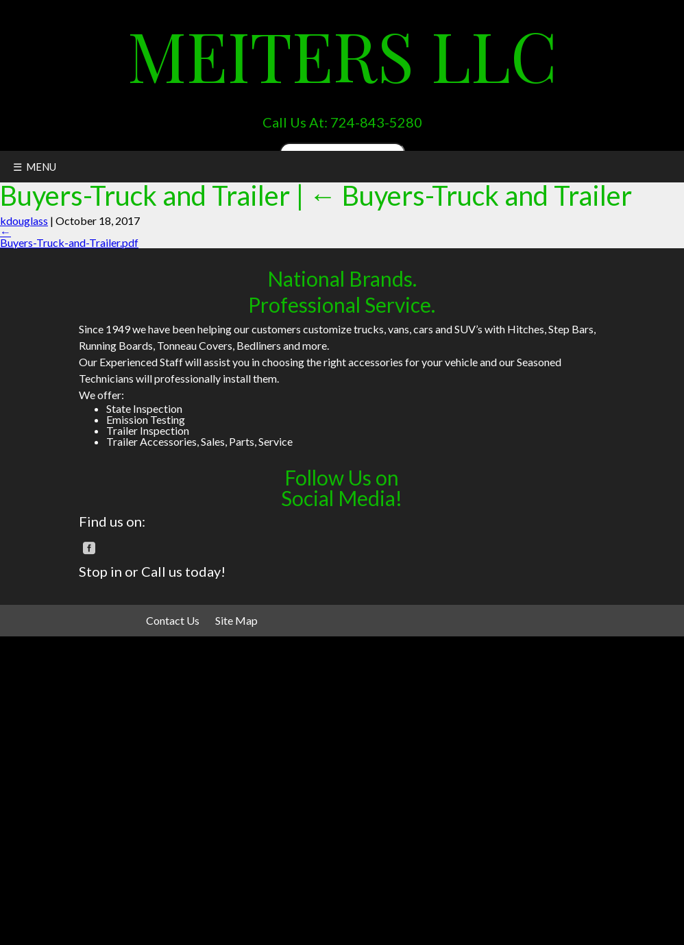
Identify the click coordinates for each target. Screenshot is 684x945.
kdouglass (24, 220)
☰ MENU (34, 166)
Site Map (236, 620)
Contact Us (172, 620)
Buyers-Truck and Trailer (470, 195)
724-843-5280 (376, 122)
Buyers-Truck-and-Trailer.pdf (69, 242)
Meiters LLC (342, 54)
